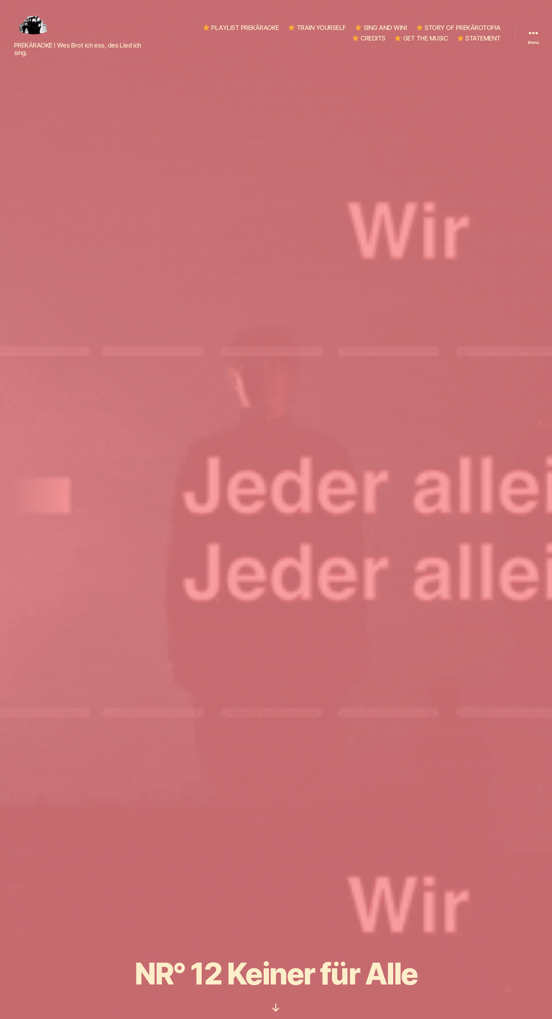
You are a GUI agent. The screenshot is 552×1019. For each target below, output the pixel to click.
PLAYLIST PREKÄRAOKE (241, 26)
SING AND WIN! (381, 26)
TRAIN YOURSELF (317, 26)
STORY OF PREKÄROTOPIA (458, 26)
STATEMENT (479, 36)
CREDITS (368, 36)
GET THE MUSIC (421, 36)
